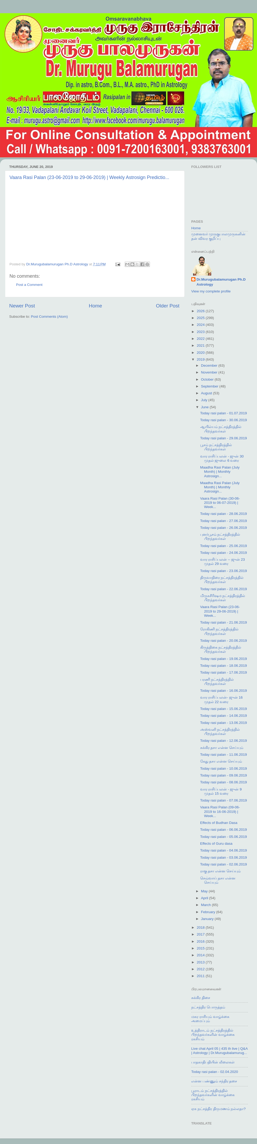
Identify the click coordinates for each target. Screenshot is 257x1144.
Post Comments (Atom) (49, 317)
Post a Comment (29, 285)
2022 (201, 339)
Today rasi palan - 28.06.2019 (223, 514)
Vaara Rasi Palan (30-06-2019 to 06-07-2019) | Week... (220, 502)
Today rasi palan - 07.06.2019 (223, 800)
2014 (201, 955)
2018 (201, 927)
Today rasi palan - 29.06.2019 (223, 438)
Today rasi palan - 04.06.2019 (223, 850)
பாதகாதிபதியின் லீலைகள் (213, 1062)
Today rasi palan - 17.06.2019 (223, 672)
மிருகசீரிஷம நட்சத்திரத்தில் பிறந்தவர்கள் (222, 598)
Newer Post (22, 306)
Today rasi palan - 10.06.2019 (223, 768)
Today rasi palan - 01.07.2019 (223, 413)
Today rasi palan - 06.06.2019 (223, 830)
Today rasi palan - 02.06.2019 (223, 864)
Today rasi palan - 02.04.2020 (214, 1072)
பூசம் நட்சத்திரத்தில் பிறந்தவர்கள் (216, 447)
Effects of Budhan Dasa (219, 823)
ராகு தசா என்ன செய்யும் (220, 871)
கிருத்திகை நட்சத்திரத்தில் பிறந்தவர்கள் (220, 649)
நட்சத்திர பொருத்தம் (208, 1007)
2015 (201, 948)
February (208, 912)
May (205, 891)
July (204, 400)
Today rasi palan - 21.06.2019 (223, 622)
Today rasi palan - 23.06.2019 (223, 571)
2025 (201, 318)
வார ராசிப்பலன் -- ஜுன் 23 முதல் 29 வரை (222, 562)
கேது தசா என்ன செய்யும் (221, 761)
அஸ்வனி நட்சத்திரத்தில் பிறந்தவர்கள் (220, 732)
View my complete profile (211, 291)
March (206, 905)
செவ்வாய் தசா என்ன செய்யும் (218, 880)
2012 (201, 969)
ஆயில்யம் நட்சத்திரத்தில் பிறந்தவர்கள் (221, 429)
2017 (201, 934)
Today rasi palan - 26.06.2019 (223, 528)
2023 (201, 332)
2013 (201, 962)
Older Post (167, 306)
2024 (201, 325)
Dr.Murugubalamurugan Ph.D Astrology (221, 281)
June (205, 407)
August (207, 393)
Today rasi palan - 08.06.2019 (223, 782)
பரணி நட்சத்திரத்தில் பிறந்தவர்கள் (217, 682)
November (209, 372)
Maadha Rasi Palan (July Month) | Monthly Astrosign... (220, 471)
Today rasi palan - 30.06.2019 (223, 420)
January (208, 919)
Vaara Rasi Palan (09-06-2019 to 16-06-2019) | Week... (220, 811)
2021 (201, 345)
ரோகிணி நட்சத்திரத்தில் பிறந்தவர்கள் (219, 631)
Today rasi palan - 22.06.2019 (223, 589)
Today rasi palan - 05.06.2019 (223, 837)
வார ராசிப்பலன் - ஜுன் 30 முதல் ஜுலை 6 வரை (222, 458)
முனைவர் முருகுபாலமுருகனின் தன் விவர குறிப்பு (218, 236)
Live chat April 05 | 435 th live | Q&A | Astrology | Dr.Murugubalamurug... (219, 1051)
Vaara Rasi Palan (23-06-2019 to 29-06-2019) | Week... (220, 611)
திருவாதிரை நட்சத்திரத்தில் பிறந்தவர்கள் (222, 580)
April (205, 898)
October (208, 379)
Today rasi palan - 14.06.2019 (223, 716)
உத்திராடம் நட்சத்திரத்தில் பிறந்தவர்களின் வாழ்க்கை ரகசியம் (213, 1034)
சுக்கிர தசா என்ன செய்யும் (221, 748)
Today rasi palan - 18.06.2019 (223, 666)
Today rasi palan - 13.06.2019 (223, 723)
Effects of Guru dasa (216, 843)
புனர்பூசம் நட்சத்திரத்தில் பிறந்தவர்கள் (220, 537)
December (209, 365)
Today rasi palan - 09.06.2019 (223, 775)
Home (95, 306)
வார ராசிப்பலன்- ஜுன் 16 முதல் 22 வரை (221, 699)
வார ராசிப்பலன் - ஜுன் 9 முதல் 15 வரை (221, 791)
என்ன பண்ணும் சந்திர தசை (214, 1081)
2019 (201, 359)
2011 (201, 976)
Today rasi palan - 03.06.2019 (223, 857)
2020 (201, 353)
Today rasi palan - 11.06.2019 (223, 755)
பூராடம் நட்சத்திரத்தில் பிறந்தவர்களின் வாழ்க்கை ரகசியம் (213, 1095)
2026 (201, 311)
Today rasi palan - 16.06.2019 (223, 691)
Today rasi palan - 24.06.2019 (223, 553)
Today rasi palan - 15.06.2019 (223, 709)
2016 (201, 941)
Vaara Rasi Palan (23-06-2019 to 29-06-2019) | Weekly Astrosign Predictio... (89, 177)
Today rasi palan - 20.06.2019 (223, 641)
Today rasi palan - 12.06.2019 (223, 741)
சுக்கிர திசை (200, 998)
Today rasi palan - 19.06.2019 (223, 659)
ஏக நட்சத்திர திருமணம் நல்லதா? (218, 1109)
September (210, 386)
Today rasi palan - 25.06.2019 (223, 546)
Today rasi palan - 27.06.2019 (223, 521)
